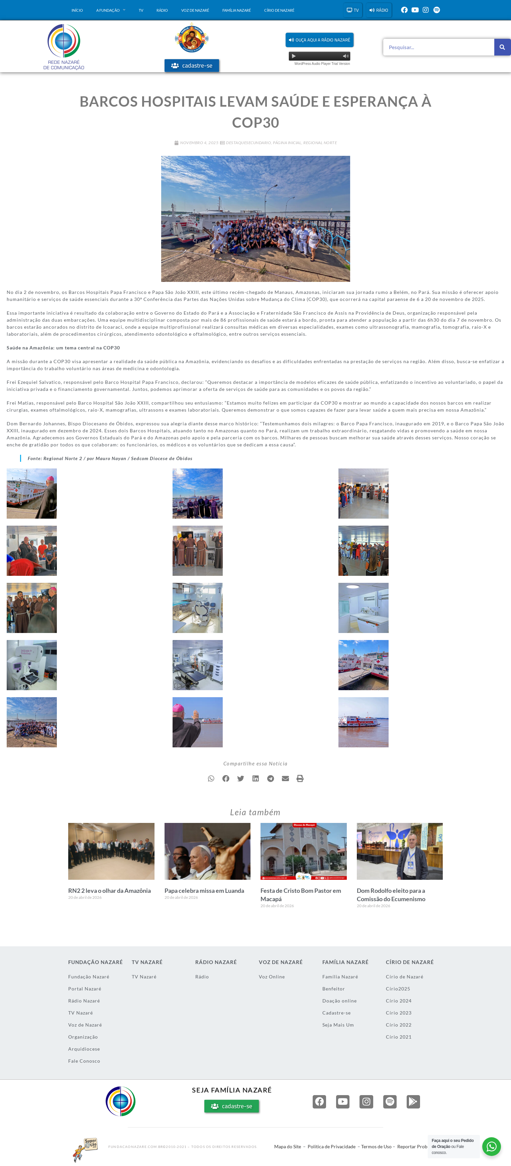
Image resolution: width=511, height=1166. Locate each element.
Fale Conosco (84, 1061)
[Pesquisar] (502, 47)
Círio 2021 (399, 1037)
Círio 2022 (399, 1025)
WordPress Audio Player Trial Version (322, 64)
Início (77, 10)
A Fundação (110, 10)
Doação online (339, 1000)
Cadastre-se (336, 1013)
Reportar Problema (417, 1146)
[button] (319, 40)
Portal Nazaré (84, 988)
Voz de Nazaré (195, 10)
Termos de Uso (376, 1146)
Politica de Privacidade (331, 1146)
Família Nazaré (236, 10)
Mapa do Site (287, 1146)
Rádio (162, 10)
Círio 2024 (399, 1000)
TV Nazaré (80, 1013)
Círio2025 (398, 988)
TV (141, 10)
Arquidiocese (84, 1049)
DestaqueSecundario (248, 142)
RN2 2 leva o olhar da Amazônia (109, 890)
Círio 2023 (399, 1013)
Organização (83, 1037)
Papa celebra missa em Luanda (204, 890)
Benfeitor (333, 988)
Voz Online (272, 976)
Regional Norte (320, 142)
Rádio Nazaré (84, 1000)
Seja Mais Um (338, 1025)
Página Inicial (287, 142)
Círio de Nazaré (279, 10)
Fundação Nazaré (88, 976)
